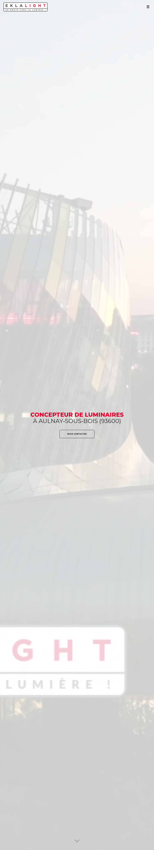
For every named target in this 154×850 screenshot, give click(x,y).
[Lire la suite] (77, 842)
